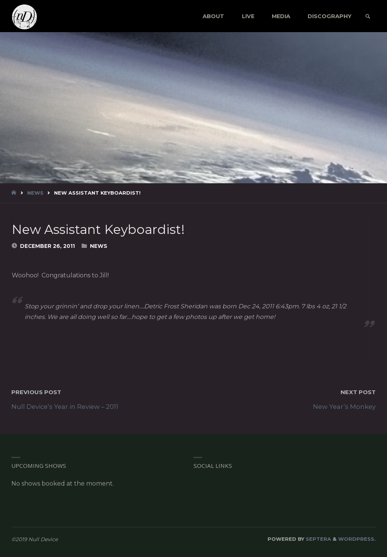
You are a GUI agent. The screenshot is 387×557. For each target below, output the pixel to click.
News (35, 193)
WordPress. (357, 539)
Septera (317, 539)
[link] (367, 16)
